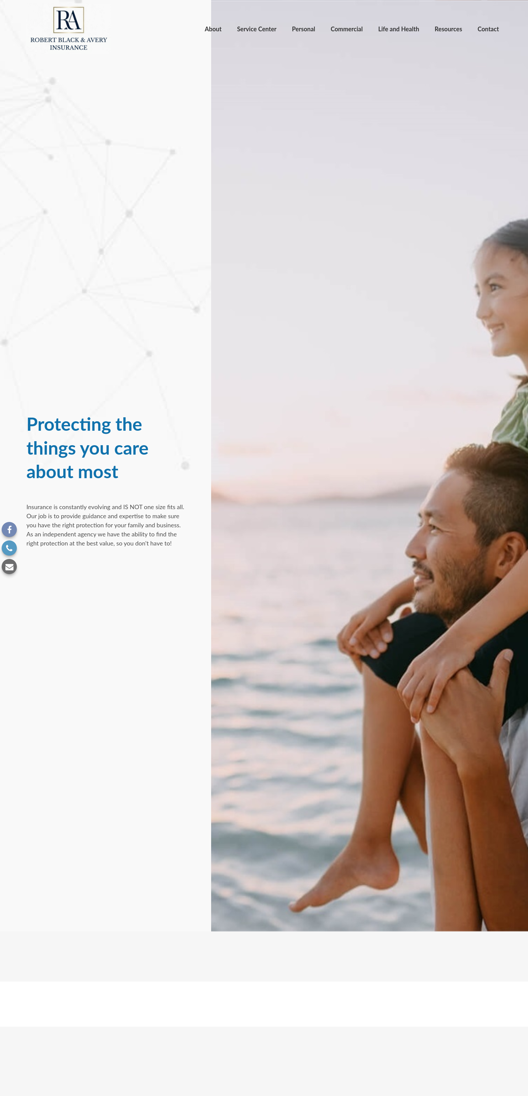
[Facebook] (9, 529)
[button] (213, 28)
